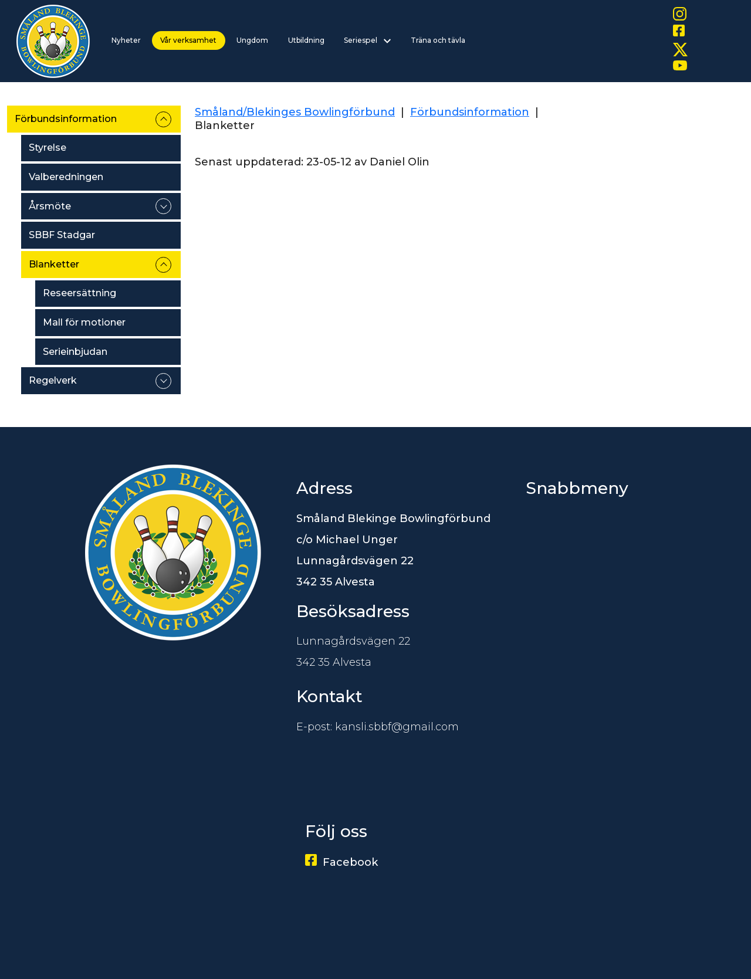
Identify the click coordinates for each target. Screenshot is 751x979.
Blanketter (54, 264)
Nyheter (126, 40)
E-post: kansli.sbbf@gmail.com (377, 726)
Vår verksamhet (188, 40)
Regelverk (53, 380)
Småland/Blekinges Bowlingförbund (295, 112)
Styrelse (47, 147)
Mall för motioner (84, 322)
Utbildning (306, 40)
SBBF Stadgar (62, 234)
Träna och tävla (438, 40)
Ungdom (252, 40)
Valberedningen (66, 176)
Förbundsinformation (66, 118)
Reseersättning (79, 293)
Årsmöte (50, 206)
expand (163, 119)
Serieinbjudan (75, 351)
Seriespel (367, 40)
